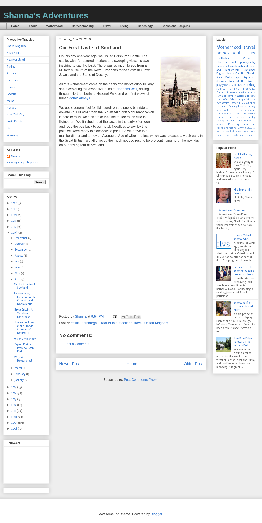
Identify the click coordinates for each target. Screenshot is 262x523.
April (18, 279)
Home (15, 26)
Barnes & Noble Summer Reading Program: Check (244, 270)
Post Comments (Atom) (141, 379)
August (19, 255)
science (220, 88)
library (242, 106)
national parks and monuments (235, 68)
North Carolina (236, 73)
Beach (241, 85)
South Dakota (15, 121)
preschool (222, 109)
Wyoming (12, 135)
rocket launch (239, 134)
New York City (15, 114)
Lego (237, 77)
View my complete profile (22, 162)
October (20, 244)
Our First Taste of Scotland (24, 286)
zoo (234, 85)
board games (222, 131)
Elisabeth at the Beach (243, 191)
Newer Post (69, 364)
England (221, 73)
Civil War (222, 99)
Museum (248, 58)
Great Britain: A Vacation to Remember (23, 313)
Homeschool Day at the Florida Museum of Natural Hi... (24, 328)
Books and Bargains (176, 26)
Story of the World (241, 81)
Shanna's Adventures (45, 15)
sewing (220, 120)
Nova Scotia (14, 53)
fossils (242, 92)
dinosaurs (231, 92)
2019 (14, 215)
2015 (14, 387)
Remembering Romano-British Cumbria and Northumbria (24, 299)
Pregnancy (249, 88)
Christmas (249, 70)
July (17, 261)
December (21, 238)
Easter (234, 102)
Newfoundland (16, 59)
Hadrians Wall (126, 89)
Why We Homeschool (23, 358)
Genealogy (145, 26)
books (219, 127)
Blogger (156, 514)
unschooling (248, 109)
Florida (11, 87)
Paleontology (237, 99)
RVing (124, 26)
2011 (14, 411)
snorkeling (230, 127)
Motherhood (54, 26)
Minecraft (249, 120)
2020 (14, 209)
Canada (232, 66)
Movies (220, 124)
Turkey (11, 66)
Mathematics (223, 113)
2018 (14, 220)
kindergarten (249, 131)
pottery (251, 106)
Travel (107, 26)
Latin (239, 120)
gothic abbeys (79, 98)
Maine (10, 101)
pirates (251, 92)
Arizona (11, 73)
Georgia (11, 94)
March (19, 368)
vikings (231, 120)
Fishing (251, 85)
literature (221, 134)
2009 (14, 423)
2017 (14, 227)
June (18, 267)
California (13, 80)
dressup (221, 81)
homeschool (228, 53)
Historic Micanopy (25, 338)
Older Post (193, 364)
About (32, 26)
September (22, 249)
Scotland (125, 323)
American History (245, 95)
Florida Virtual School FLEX (242, 236)
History (222, 62)
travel (138, 323)
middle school (235, 117)
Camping (221, 66)
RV (253, 53)
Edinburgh (89, 323)
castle (75, 323)
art (234, 62)
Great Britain (108, 323)
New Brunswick (245, 113)
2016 (14, 232)
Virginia (250, 99)
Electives (251, 127)
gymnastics (222, 102)
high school (235, 131)
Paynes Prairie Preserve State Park (24, 348)
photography (247, 62)
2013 (14, 399)
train (249, 134)
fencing (232, 106)
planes (229, 134)
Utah (9, 128)
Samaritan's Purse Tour (232, 210)
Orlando (234, 88)
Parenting (233, 124)
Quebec (250, 102)
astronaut (221, 106)
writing (242, 127)
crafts (219, 117)
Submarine (249, 124)
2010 (14, 417)
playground (223, 85)
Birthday (222, 58)
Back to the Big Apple (243, 156)
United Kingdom (156, 323)
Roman (220, 92)
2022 (14, 203)
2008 (14, 428)
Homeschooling (83, 26)
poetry (251, 117)
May (18, 273)
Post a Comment (76, 344)
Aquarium (249, 77)
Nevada (11, 107)
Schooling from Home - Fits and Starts (243, 306)
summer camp (225, 95)
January (20, 380)
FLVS (242, 102)
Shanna (15, 156)
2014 (14, 393)
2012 (14, 405)
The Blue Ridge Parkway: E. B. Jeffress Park (243, 341)
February (20, 374)
